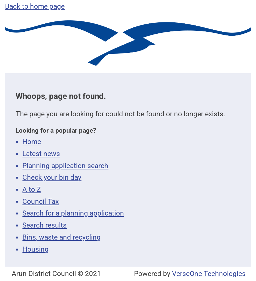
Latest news (41, 154)
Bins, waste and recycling (61, 237)
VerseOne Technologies (209, 274)
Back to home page (35, 6)
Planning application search (65, 166)
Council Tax (40, 201)
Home (31, 142)
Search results (44, 225)
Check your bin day (51, 177)
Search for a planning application (73, 213)
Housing (35, 249)
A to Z (31, 189)
